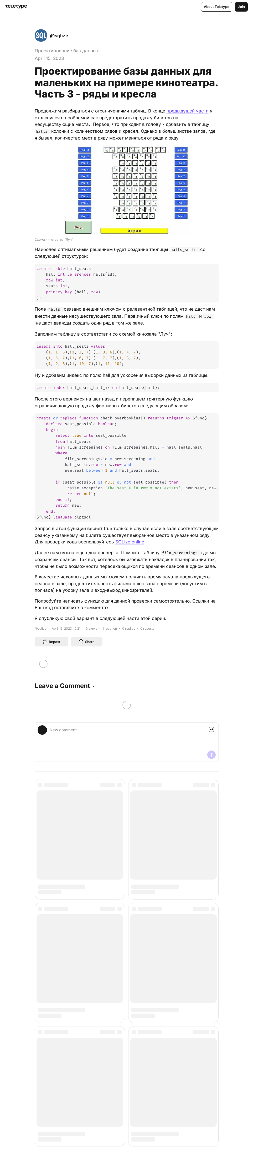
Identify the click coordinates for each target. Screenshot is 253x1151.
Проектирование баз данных (67, 50)
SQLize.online (129, 541)
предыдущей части (188, 111)
